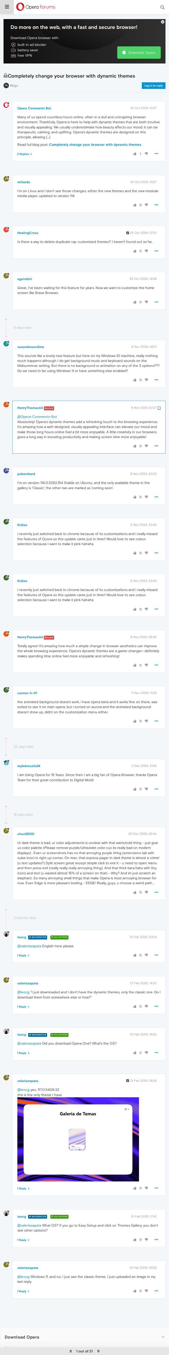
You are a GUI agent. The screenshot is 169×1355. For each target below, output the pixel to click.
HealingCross (27, 220)
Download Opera (141, 40)
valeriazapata (27, 971)
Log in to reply (153, 73)
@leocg (23, 980)
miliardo (23, 169)
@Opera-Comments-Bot (37, 404)
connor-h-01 (27, 680)
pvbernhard (26, 461)
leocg (21, 925)
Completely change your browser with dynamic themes (95, 132)
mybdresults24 (28, 753)
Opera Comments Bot (34, 96)
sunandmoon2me (30, 334)
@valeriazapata (29, 933)
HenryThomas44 (30, 395)
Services (14, 1336)
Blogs (14, 73)
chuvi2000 (25, 821)
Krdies (22, 512)
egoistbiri (24, 266)
